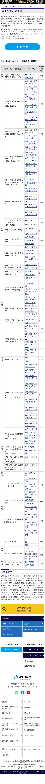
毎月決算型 (29, 237)
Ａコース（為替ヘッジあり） (31, 82)
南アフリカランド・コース (31, 309)
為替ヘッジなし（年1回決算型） (31, 159)
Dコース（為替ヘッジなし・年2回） (31, 532)
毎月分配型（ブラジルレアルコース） (31, 378)
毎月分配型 (29, 74)
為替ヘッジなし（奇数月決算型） (31, 173)
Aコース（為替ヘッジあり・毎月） (31, 509)
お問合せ (23, 47)
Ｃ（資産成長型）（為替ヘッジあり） (30, 486)
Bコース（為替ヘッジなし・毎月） (31, 516)
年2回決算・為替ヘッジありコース (31, 352)
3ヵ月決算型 (30, 240)
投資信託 (13, 6)
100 (26, 545)
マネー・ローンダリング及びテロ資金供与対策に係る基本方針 (32, 724)
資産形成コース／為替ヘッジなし (31, 198)
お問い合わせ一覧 (33, 655)
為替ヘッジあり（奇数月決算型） (31, 165)
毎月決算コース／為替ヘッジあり (31, 206)
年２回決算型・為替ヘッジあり (31, 436)
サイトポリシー (28, 735)
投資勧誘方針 (28, 707)
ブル (27, 358)
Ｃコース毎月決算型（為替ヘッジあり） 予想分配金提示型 (31, 97)
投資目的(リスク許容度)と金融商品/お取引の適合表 (10, 741)
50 (26, 542)
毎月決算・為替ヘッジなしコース (31, 328)
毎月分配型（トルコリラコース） (31, 393)
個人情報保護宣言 (29, 730)
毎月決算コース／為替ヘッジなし (31, 190)
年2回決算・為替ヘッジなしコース (31, 344)
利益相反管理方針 (7, 718)
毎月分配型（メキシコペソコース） (31, 401)
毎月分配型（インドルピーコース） (31, 417)
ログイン (33, 649)
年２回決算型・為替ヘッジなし (31, 442)
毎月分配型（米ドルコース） (31, 365)
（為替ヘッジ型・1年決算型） (31, 298)
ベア (27, 361)
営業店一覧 (29, 666)
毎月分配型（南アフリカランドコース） (31, 385)
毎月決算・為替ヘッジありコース (31, 336)
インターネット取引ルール (32, 749)
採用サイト (27, 702)
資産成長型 (29, 244)
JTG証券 (4, 6)
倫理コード (27, 713)
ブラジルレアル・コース (30, 304)
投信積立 (27, 624)
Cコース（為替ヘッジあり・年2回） (31, 524)
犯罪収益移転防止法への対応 (10, 730)
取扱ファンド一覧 (8, 624)
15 (26, 538)
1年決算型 (29, 77)
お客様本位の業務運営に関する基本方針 (10, 707)
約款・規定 (5, 755)
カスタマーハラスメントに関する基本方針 (10, 724)
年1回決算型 (30, 179)
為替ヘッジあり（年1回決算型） (31, 153)
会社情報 (4, 702)
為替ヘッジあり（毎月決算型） (31, 142)
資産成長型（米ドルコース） (31, 424)
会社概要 (28, 661)
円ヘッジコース (31, 234)
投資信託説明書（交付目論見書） (31, 556)
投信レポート (6, 629)
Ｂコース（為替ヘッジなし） (31, 87)
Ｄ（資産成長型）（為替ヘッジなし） (30, 494)
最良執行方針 (6, 713)
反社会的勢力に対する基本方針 (32, 718)
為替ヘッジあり (31, 224)
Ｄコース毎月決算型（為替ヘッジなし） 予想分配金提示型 (31, 109)
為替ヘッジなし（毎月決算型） (31, 148)
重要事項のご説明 (7, 735)
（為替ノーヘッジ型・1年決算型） (31, 291)
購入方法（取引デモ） (31, 629)
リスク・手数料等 (8, 749)
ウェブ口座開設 (11, 649)
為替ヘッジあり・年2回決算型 (30, 259)
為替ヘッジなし (31, 220)
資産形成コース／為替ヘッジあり (31, 214)
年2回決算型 (30, 250)
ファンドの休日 (7, 634)
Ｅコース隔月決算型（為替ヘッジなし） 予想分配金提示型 (31, 122)
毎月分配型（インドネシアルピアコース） (31, 409)
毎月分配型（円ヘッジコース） (31, 371)
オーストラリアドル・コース (31, 315)
